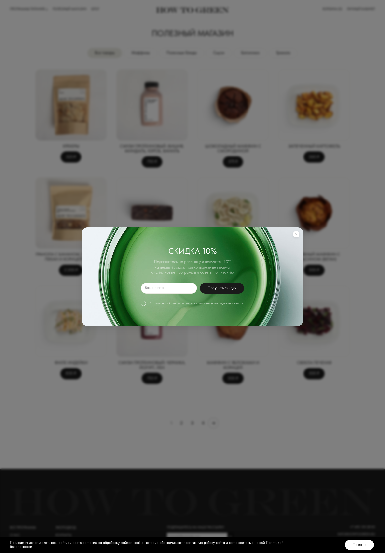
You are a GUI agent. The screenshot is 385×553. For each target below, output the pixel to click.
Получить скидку (221, 288)
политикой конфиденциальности (220, 303)
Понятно (359, 545)
